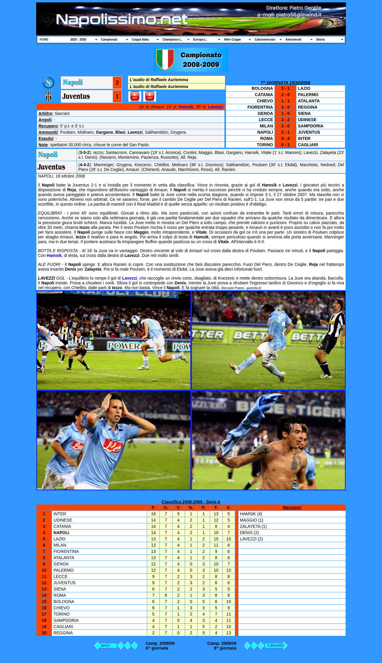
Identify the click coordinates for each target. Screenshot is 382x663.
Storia (320, 39)
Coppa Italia (140, 39)
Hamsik (186, 106)
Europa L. (200, 39)
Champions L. (172, 39)
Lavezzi (215, 106)
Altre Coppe (232, 39)
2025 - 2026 (78, 39)
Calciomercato (265, 39)
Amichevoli (293, 39)
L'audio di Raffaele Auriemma (159, 79)
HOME (44, 39)
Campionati (109, 39)
